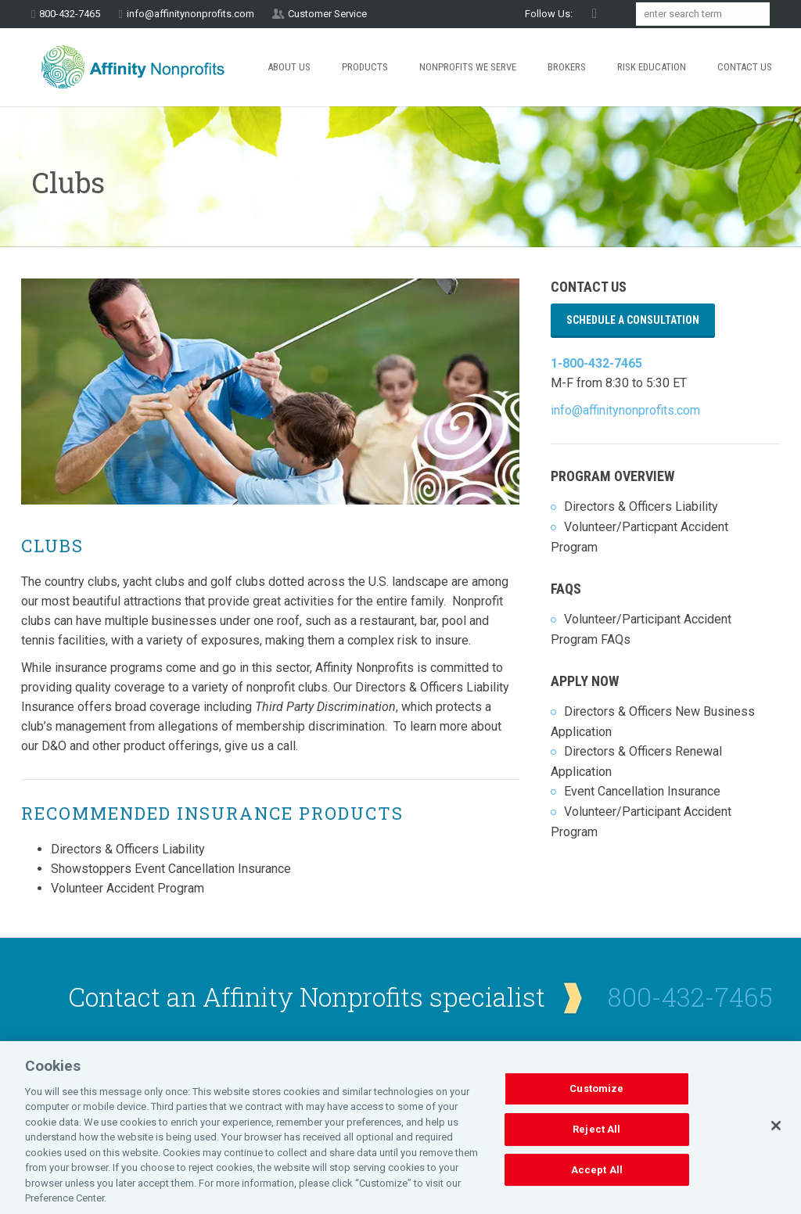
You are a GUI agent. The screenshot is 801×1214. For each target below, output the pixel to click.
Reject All (596, 1145)
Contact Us (744, 67)
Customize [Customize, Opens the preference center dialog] (596, 1106)
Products (365, 67)
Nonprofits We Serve (467, 67)
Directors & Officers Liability (641, 506)
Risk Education (651, 67)
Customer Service (327, 14)
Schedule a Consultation (632, 320)
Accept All (597, 1186)
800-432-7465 (690, 996)
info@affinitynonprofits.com (190, 14)
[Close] (776, 1143)
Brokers (567, 67)
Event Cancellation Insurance (642, 791)
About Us (289, 67)
